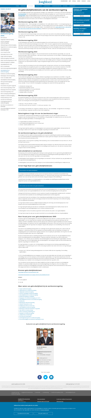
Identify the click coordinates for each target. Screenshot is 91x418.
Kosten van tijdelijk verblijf (6, 77)
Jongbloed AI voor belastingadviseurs (7, 30)
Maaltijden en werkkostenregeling (7, 95)
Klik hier (82, 16)
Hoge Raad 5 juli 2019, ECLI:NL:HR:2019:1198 (28, 272)
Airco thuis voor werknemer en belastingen (7, 105)
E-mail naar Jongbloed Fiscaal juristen (64, 399)
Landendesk (47, 6)
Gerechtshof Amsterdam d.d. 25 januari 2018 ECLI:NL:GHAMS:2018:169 (33, 274)
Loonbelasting (46, 392)
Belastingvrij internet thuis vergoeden (8, 89)
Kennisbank (31, 6)
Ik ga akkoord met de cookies (23, 413)
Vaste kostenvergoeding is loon (7, 91)
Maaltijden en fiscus (5, 83)
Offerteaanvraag (59, 401)
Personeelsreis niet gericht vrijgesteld (8, 85)
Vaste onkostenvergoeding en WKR (8, 87)
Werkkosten (22, 301)
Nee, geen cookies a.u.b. (43, 413)
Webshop (7, 15)
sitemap (74, 1)
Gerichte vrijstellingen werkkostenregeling (5, 42)
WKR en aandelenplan (5, 66)
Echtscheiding (7, 18)
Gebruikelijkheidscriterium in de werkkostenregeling (30, 299)
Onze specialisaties (41, 399)
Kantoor (23, 6)
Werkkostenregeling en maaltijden (8, 62)
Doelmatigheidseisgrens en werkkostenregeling (6, 102)
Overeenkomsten (56, 6)
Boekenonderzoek (7, 22)
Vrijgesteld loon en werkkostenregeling (8, 47)
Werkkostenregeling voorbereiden (7, 58)
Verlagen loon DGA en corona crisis (26, 305)
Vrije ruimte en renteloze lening (26, 310)
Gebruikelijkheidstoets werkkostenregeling (5, 49)
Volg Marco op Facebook (43, 363)
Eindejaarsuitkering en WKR (6, 97)
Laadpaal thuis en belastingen (25, 314)
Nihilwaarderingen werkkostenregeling (8, 45)
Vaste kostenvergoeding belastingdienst (9, 68)
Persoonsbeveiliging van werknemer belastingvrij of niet (8, 109)
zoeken (78, 1)
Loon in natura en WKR (5, 52)
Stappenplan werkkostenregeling (7, 39)
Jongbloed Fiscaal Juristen (27, 392)
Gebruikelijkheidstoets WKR (6, 64)
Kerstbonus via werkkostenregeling (8, 73)
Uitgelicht (72, 6)
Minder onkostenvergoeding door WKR (9, 60)
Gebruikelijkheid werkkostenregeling (8, 79)
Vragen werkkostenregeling (6, 56)
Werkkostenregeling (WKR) (57, 392)
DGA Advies (7, 26)
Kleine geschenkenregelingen (6, 81)
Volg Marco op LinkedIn (43, 362)
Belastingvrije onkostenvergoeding (8, 75)
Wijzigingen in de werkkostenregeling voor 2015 (29, 298)
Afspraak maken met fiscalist (43, 401)
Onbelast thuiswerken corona (25, 304)
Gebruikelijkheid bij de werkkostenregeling (5, 71)
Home (17, 6)
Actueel (65, 6)
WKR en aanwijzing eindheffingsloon (8, 93)
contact (88, 1)
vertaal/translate (64, 1)
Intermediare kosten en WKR (6, 54)
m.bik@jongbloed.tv (42, 358)
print (70, 1)
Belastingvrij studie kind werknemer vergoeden (29, 308)
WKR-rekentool (4, 37)
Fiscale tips (39, 6)
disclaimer (84, 1)
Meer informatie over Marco (44, 360)
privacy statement (45, 410)
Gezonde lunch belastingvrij (6, 99)
